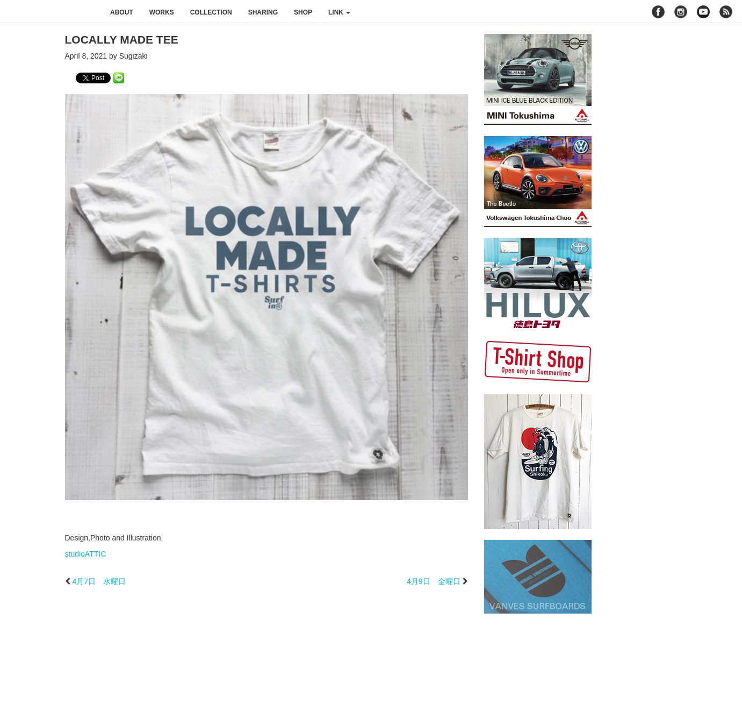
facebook (658, 12)
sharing (263, 12)
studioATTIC (85, 554)
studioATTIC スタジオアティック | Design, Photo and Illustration (51, 12)
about (121, 12)
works (161, 12)
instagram (680, 12)
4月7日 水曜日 (99, 581)
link (339, 12)
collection (211, 12)
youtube (703, 12)
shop (303, 12)
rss (727, 12)
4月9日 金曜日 (433, 581)
